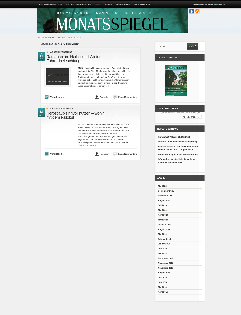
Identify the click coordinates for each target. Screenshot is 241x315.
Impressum (220, 4)
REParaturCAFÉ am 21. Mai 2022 (174, 137)
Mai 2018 (162, 253)
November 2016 (165, 268)
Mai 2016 (162, 287)
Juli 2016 (162, 277)
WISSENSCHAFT (123, 4)
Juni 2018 (162, 248)
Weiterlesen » (57, 97)
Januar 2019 (164, 244)
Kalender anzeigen (192, 117)
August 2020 (164, 200)
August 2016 (164, 272)
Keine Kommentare (127, 97)
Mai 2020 (162, 210)
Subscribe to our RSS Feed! (197, 11)
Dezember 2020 (165, 195)
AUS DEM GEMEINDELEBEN (51, 4)
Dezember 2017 (165, 258)
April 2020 (163, 215)
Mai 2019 (162, 234)
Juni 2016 (162, 282)
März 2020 (163, 220)
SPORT (98, 4)
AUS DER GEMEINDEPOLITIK (78, 4)
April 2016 (163, 292)
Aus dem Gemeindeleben (61, 52)
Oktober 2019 (164, 224)
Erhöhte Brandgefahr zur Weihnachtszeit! (178, 154)
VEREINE (108, 4)
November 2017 (165, 263)
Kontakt (209, 4)
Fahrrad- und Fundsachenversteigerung (177, 141)
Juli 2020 (162, 205)
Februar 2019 (164, 239)
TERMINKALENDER (142, 4)
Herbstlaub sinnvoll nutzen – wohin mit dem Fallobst (75, 115)
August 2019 (164, 229)
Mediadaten (199, 4)
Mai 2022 (162, 186)
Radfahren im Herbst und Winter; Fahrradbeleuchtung (74, 58)
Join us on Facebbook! (191, 11)
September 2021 (166, 191)
